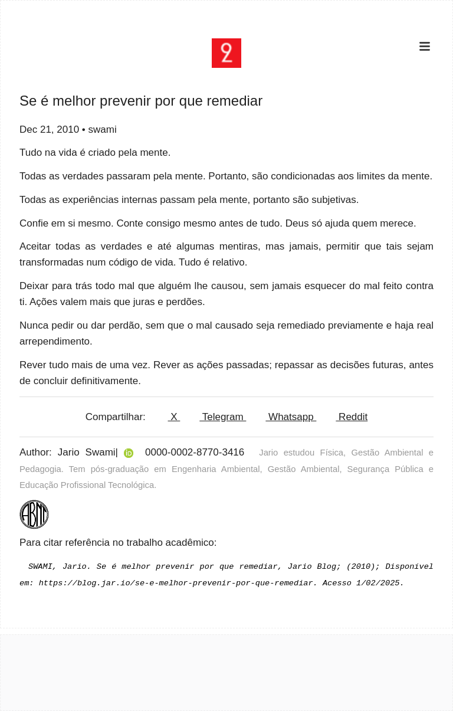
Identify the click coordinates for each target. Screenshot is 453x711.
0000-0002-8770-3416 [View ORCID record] (194, 452)
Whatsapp (290, 416)
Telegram (222, 416)
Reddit (351, 416)
